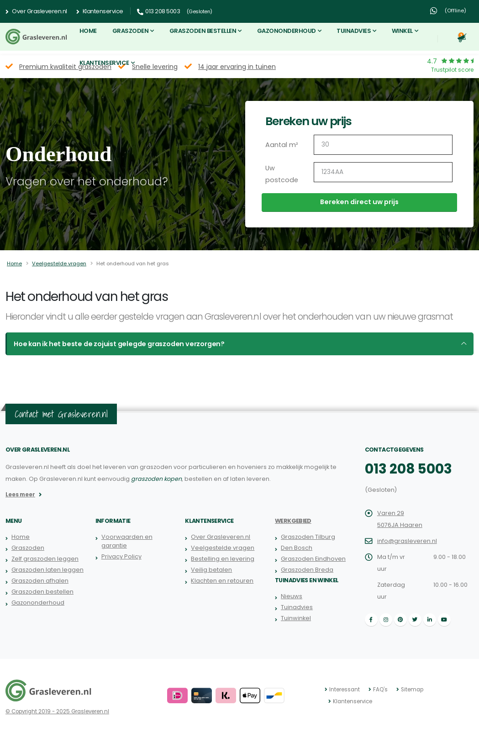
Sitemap (411, 689)
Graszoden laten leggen (47, 570)
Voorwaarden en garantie (126, 541)
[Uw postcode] (383, 172)
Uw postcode (280, 173)
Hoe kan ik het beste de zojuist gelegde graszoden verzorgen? (115, 343)
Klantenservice (99, 11)
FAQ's (380, 689)
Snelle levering (155, 66)
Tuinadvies (354, 30)
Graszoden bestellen (203, 30)
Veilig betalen (211, 570)
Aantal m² (281, 144)
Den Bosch (296, 548)
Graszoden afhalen (39, 581)
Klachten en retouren (222, 581)
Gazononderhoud (286, 30)
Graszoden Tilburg (308, 537)
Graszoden (130, 30)
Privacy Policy (121, 556)
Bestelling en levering (222, 559)
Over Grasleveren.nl (36, 11)
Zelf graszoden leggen (45, 559)
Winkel (402, 30)
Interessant (344, 689)
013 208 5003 (407, 469)
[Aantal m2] (383, 145)
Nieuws (291, 596)
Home (88, 30)
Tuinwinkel (296, 618)
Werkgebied (293, 521)
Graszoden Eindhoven (313, 559)
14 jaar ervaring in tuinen (237, 66)
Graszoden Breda (307, 570)
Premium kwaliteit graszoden (65, 66)
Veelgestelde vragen (59, 263)
